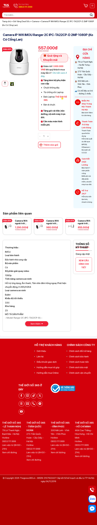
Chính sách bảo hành (79, 356)
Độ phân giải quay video (17, 271)
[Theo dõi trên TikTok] (34, 396)
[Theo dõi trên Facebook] (21, 396)
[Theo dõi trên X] (40, 396)
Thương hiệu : (12, 247)
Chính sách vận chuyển (80, 372)
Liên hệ (40, 356)
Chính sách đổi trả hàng (80, 351)
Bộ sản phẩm (11, 263)
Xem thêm (35, 323)
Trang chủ (6, 21)
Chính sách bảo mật (78, 367)
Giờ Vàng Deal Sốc (21, 21)
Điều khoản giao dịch (47, 361)
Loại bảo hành (12, 255)
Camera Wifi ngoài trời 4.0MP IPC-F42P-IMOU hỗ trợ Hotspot (84, 222)
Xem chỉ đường (9, 452)
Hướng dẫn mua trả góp (48, 367)
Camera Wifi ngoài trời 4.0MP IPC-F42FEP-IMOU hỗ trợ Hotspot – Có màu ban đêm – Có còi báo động (22, 222)
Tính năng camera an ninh (18, 279)
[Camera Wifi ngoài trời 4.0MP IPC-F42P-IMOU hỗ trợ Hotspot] (71, 225)
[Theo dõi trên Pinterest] (40, 404)
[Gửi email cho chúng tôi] (27, 404)
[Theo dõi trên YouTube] (21, 412)
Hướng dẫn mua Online (48, 372)
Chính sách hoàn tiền (79, 361)
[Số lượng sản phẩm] (44, 136)
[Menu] (92, 5)
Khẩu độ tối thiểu (14, 298)
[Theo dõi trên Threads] (21, 404)
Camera (35, 21)
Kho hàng (10, 306)
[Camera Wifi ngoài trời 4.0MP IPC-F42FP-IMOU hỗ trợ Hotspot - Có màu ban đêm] (39, 225)
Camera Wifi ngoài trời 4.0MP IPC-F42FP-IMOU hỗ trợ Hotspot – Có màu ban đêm (52, 222)
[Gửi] (91, 15)
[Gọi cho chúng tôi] (34, 404)
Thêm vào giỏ (50, 145)
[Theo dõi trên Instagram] (27, 396)
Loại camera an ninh (15, 290)
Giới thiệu (41, 351)
